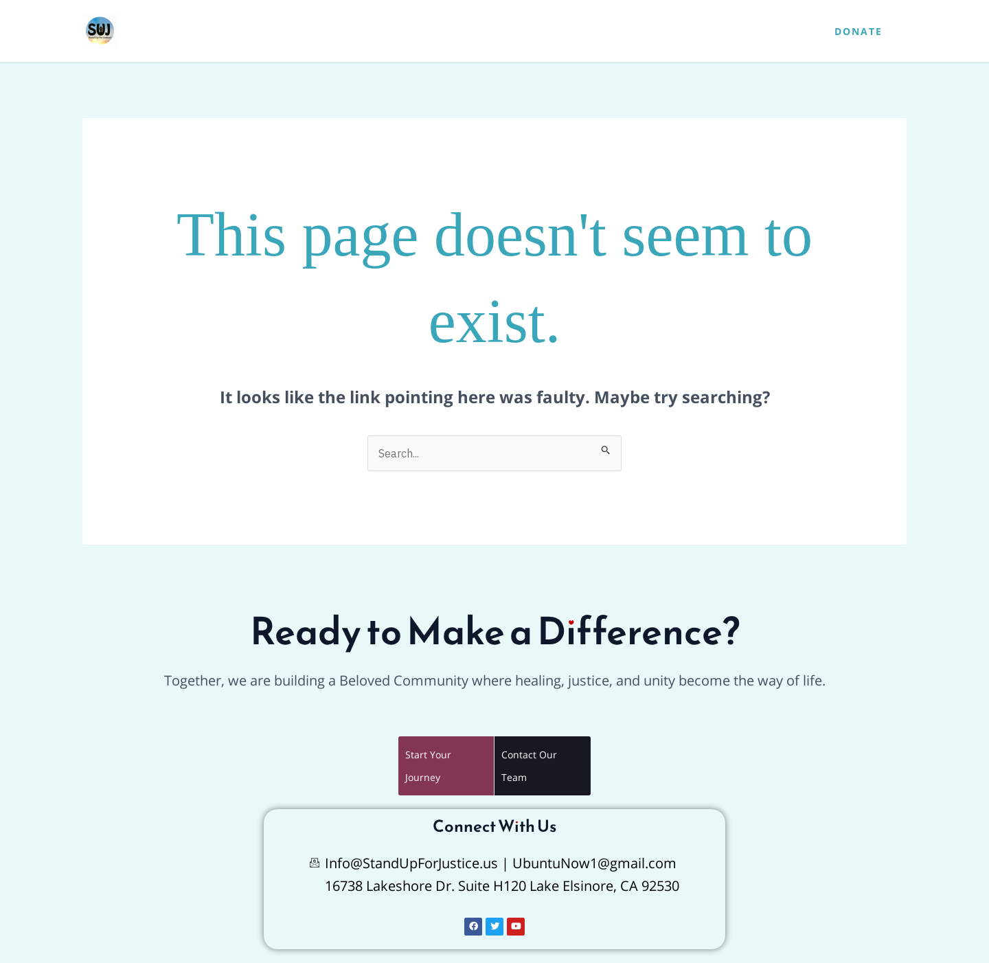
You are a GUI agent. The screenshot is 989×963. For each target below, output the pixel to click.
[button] (858, 31)
